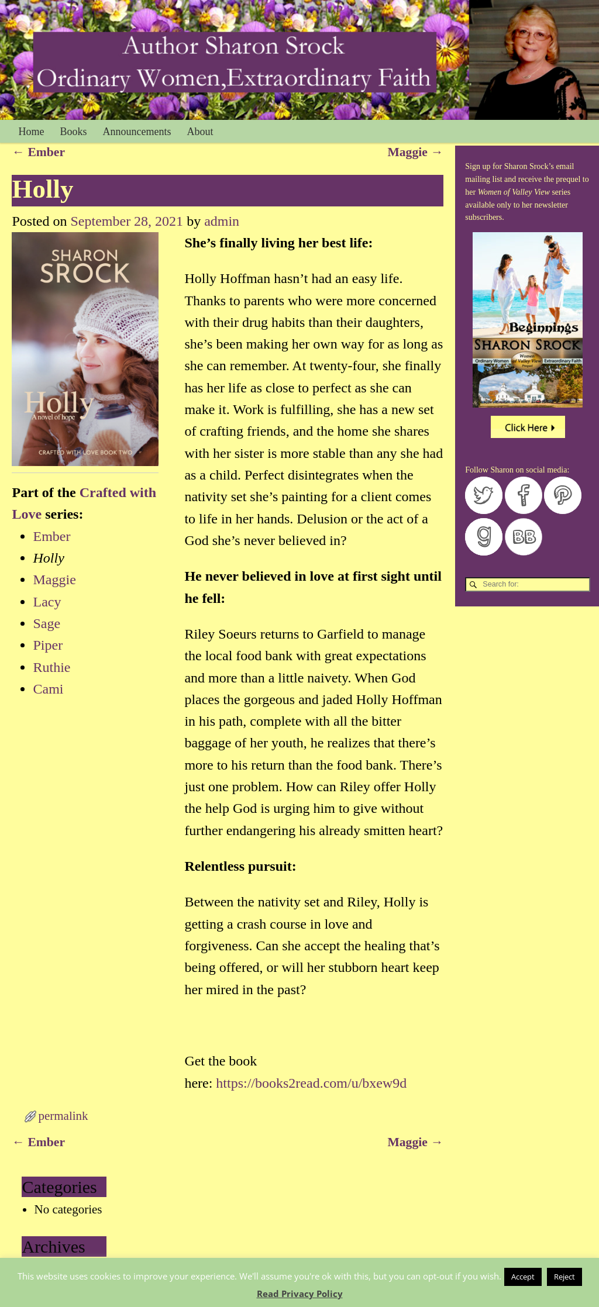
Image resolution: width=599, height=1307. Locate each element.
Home (31, 131)
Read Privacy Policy (300, 1293)
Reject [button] (564, 1276)
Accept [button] (523, 1276)
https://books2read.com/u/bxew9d (311, 1083)
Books (73, 131)
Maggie (415, 152)
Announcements (137, 131)
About (200, 131)
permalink (63, 1116)
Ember (38, 152)
